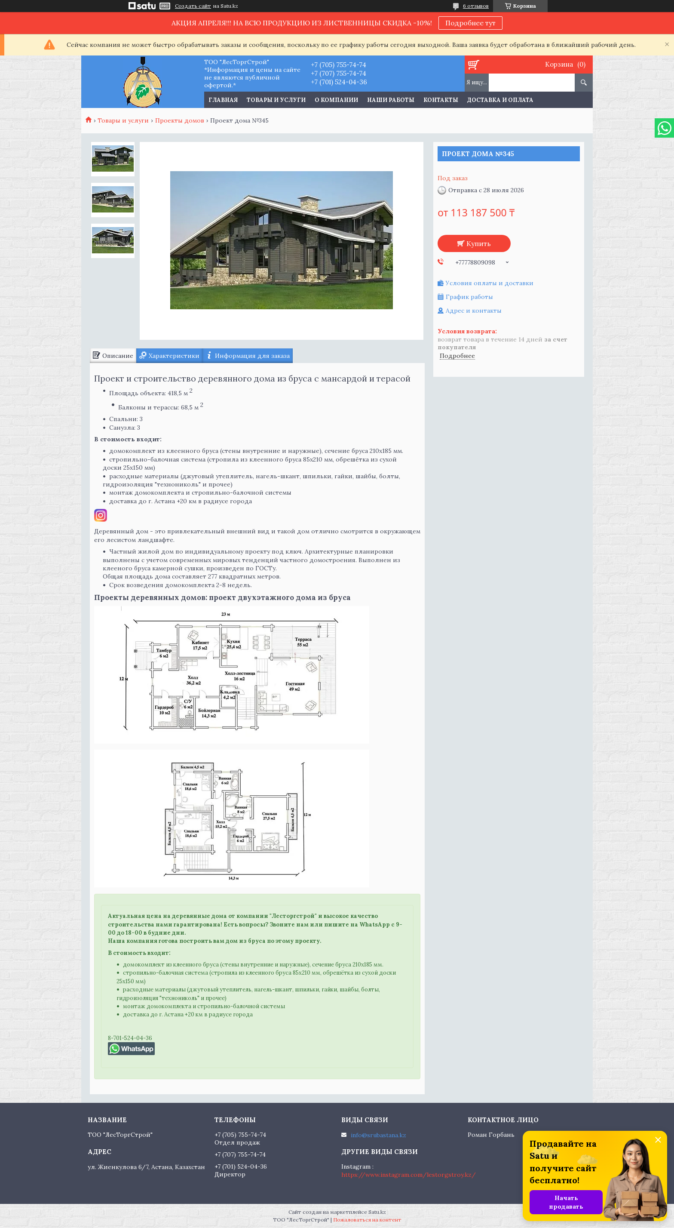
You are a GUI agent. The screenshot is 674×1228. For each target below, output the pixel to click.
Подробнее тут (470, 22)
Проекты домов (179, 120)
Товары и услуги (276, 100)
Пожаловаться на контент (367, 1219)
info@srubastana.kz (378, 1135)
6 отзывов (476, 6)
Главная (223, 100)
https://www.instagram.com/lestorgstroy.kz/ (408, 1175)
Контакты (440, 100)
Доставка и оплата (500, 100)
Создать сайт (193, 6)
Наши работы (390, 100)
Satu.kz (377, 1212)
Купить (478, 243)
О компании (336, 100)
